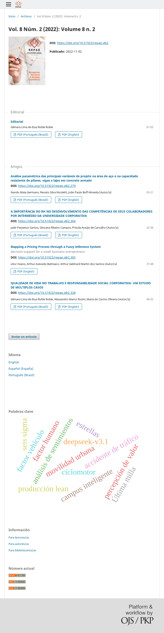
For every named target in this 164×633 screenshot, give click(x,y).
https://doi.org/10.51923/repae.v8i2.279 (47, 186)
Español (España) (21, 369)
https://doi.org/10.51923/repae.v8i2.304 (47, 221)
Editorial (17, 122)
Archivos (26, 16)
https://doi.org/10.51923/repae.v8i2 (82, 43)
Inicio (12, 16)
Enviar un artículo (24, 337)
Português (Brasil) (21, 375)
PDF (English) (70, 134)
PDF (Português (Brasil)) (32, 134)
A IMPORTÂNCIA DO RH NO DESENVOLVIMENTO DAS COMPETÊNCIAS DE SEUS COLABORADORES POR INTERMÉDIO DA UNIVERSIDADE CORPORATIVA (81, 213)
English (14, 362)
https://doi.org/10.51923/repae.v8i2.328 (47, 293)
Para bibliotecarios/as (22, 550)
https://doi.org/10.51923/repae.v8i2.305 (47, 257)
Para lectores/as (19, 537)
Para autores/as (19, 544)
